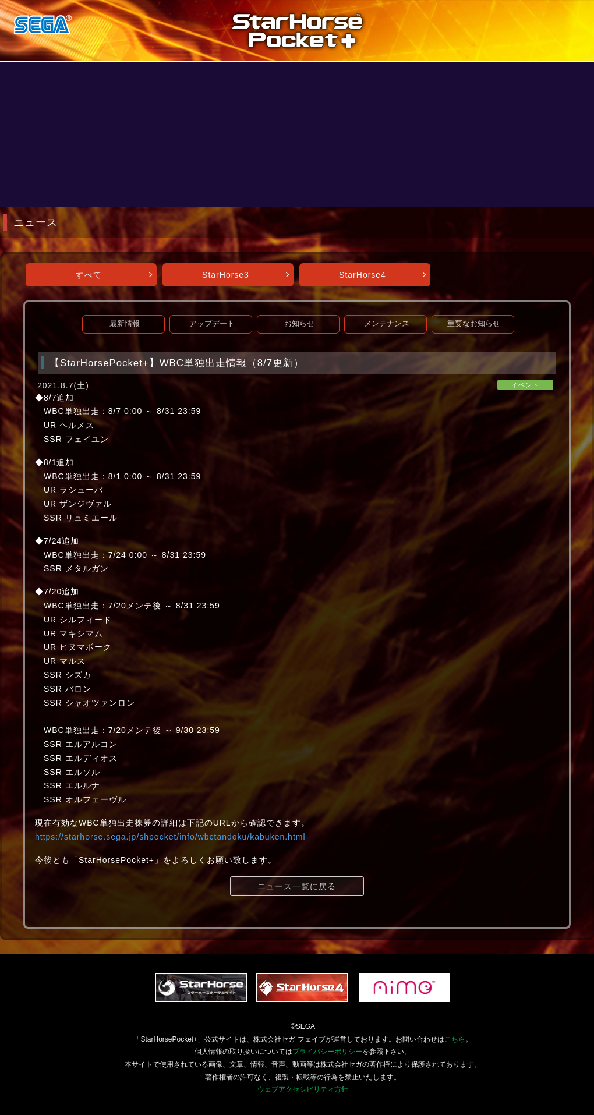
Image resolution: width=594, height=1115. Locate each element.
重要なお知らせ (473, 324)
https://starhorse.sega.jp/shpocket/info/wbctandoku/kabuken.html (170, 836)
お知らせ (299, 324)
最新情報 (124, 324)
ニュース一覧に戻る (296, 886)
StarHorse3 (225, 274)
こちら (454, 1039)
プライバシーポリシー (327, 1051)
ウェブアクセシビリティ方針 (302, 1089)
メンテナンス (386, 324)
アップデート (212, 324)
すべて (89, 274)
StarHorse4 (362, 274)
